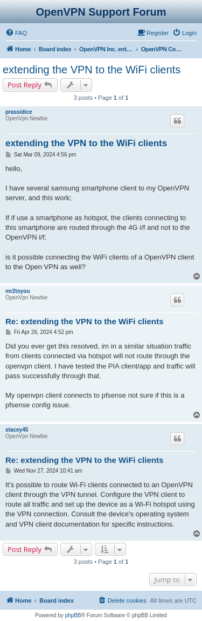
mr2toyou (17, 291)
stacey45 (16, 430)
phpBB (73, 615)
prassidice (18, 112)
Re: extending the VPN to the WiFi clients (84, 321)
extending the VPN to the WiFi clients (91, 70)
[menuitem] (16, 32)
